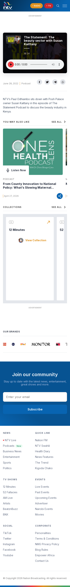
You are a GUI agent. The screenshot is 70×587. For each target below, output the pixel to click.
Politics (7, 468)
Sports (7, 462)
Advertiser (41, 503)
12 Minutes (17, 230)
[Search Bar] (58, 5)
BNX (5, 514)
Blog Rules (41, 549)
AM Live (8, 497)
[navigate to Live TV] (48, 6)
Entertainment (11, 456)
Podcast (26, 83)
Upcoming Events (46, 497)
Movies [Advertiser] (39, 514)
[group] (5, 344)
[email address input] (35, 397)
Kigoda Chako (44, 468)
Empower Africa (45, 555)
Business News (12, 451)
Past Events (42, 492)
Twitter (7, 538)
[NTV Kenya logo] (7, 5)
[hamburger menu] (65, 6)
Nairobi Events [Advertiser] (44, 508)
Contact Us (42, 560)
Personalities (43, 533)
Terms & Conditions (47, 538)
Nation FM (41, 440)
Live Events (42, 486)
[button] (63, 6)
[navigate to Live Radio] (36, 6)
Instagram (9, 544)
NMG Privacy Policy (47, 544)
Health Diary (42, 451)
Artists (6, 503)
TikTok (7, 533)
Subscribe (35, 409)
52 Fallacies (10, 492)
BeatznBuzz (10, 508)
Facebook (9, 549)
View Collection (35, 240)
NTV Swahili (42, 445)
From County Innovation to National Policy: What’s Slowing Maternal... (29, 185)
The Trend (41, 462)
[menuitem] (51, 509)
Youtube (8, 555)
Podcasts (13, 445)
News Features (44, 456)
